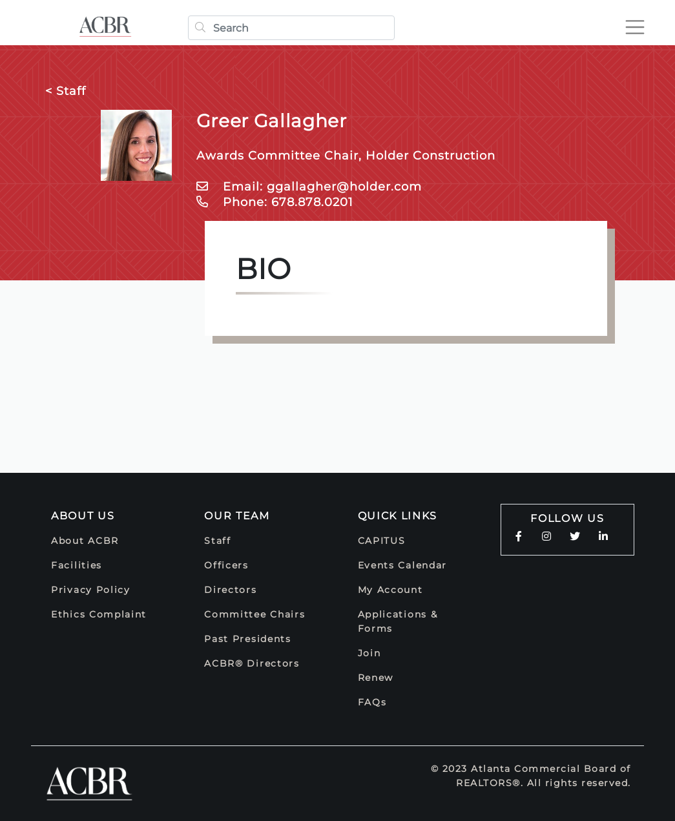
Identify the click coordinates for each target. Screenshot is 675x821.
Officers (226, 565)
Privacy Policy (90, 590)
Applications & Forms (398, 621)
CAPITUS (382, 540)
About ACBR (85, 540)
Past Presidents (247, 639)
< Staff (65, 91)
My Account (390, 590)
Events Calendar (403, 565)
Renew (376, 677)
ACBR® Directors (252, 663)
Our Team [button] (237, 516)
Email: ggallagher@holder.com (309, 187)
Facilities (76, 565)
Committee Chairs (254, 614)
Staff (217, 540)
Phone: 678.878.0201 (274, 202)
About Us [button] (83, 516)
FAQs (372, 702)
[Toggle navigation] (632, 27)
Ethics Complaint (99, 614)
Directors (230, 590)
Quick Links (398, 516)
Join (369, 653)
